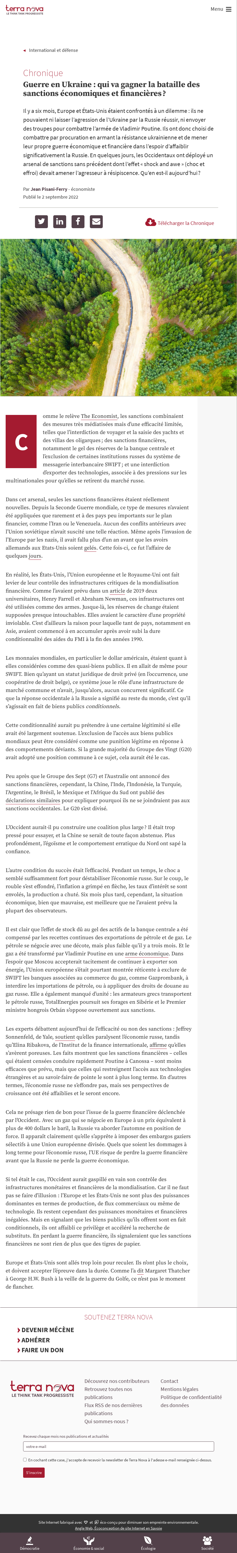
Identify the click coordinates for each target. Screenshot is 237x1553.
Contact (169, 1381)
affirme (158, 1045)
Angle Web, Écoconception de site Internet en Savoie (118, 1528)
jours (35, 556)
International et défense (53, 50)
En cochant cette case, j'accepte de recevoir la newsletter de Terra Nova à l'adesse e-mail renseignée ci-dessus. (117, 1460)
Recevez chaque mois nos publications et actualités (66, 1436)
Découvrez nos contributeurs (116, 1381)
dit (140, 1271)
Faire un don (43, 1350)
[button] (228, 10)
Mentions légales (179, 1389)
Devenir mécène (48, 1329)
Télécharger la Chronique (179, 223)
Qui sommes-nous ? (106, 1421)
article (117, 591)
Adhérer (36, 1340)
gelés (90, 548)
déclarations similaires (33, 800)
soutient (65, 1037)
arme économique (146, 954)
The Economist (99, 416)
